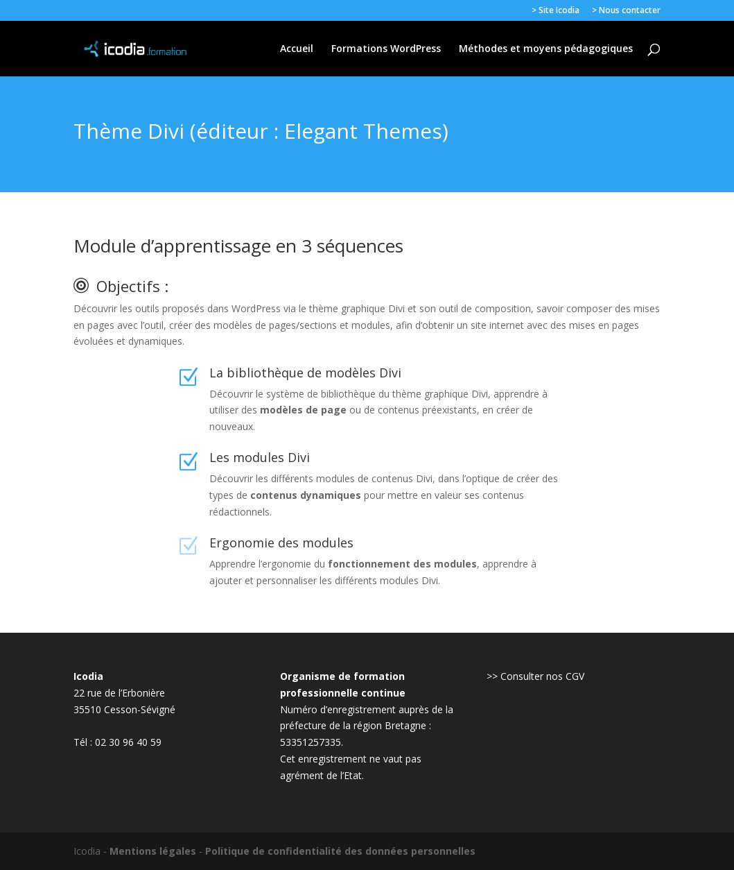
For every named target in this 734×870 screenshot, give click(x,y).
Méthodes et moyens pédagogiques (546, 49)
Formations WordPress (386, 49)
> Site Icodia (555, 11)
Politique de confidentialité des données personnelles (340, 851)
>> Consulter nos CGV (535, 676)
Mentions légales (153, 851)
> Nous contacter (626, 11)
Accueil (296, 49)
